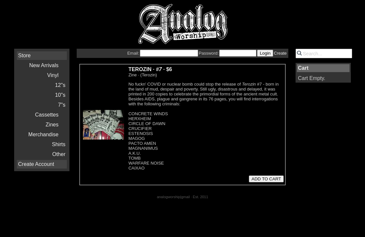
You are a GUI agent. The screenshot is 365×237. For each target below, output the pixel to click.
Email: (133, 53)
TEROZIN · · (150, 69)
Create (280, 53)
